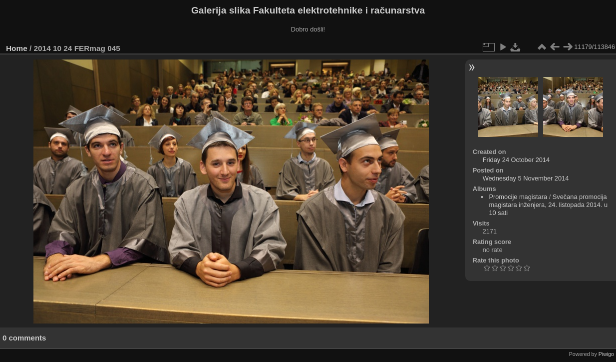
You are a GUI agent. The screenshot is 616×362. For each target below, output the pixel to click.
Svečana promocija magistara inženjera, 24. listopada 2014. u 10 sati (548, 204)
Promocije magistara (518, 196)
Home (16, 48)
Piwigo (606, 354)
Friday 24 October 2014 (516, 160)
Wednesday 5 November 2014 (526, 178)
